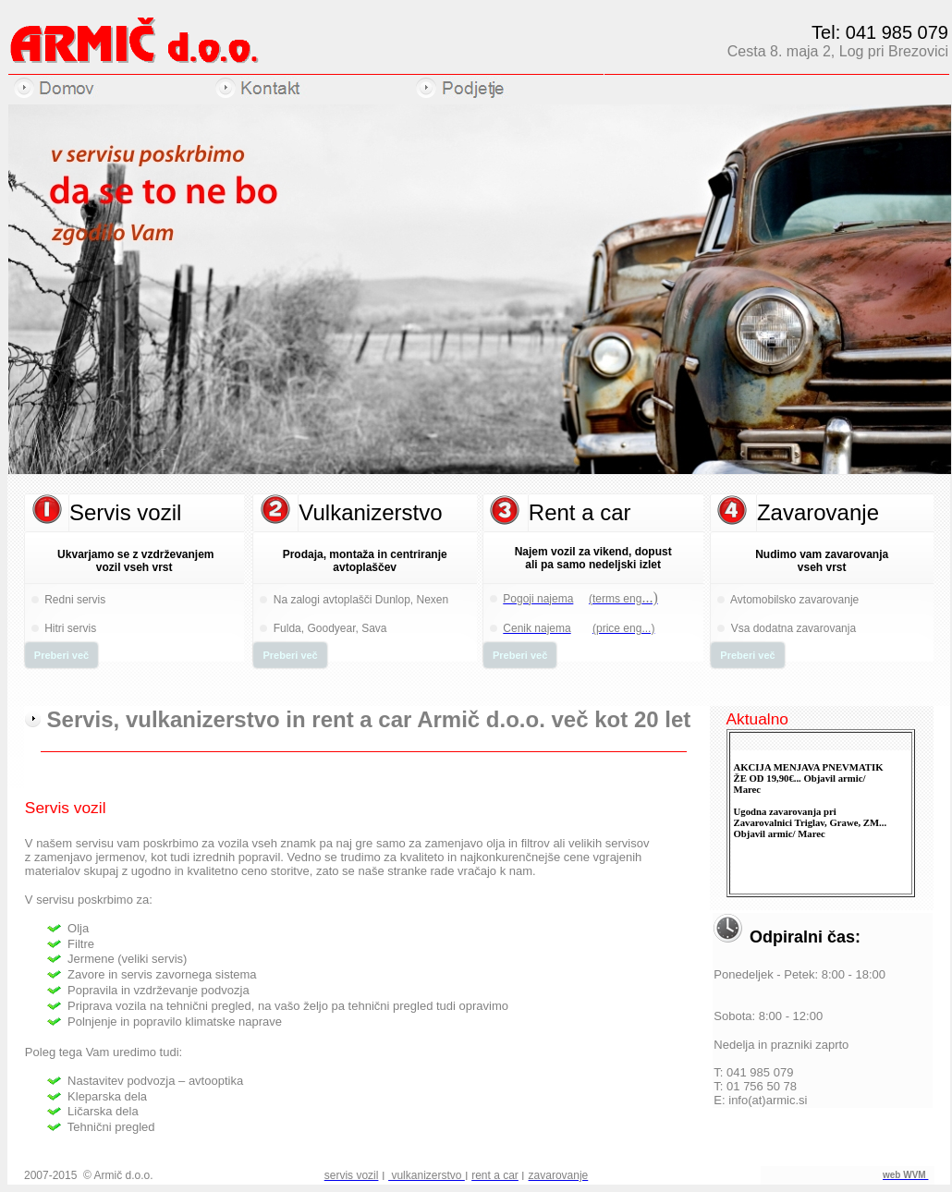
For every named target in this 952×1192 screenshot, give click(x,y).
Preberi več (61, 655)
